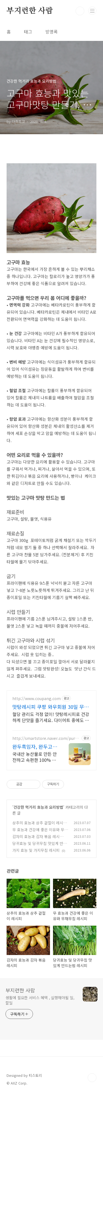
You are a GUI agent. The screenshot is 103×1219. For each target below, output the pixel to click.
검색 (80, 11)
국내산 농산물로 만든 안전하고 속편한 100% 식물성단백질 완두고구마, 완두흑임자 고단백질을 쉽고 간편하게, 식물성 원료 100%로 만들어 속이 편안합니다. (34, 880)
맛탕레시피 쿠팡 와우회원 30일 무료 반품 (50, 830)
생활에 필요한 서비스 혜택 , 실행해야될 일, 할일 (39, 1123)
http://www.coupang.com (36, 822)
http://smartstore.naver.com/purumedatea (44, 862)
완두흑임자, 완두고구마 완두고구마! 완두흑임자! (34, 870)
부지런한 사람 (30, 11)
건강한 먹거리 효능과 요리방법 (38, 930)
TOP (92, 1201)
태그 (28, 31)
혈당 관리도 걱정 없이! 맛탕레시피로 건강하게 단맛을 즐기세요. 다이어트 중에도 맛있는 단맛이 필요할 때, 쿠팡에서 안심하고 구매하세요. (50, 840)
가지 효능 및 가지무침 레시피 (36, 973)
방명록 (51, 31)
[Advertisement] (51, 176)
